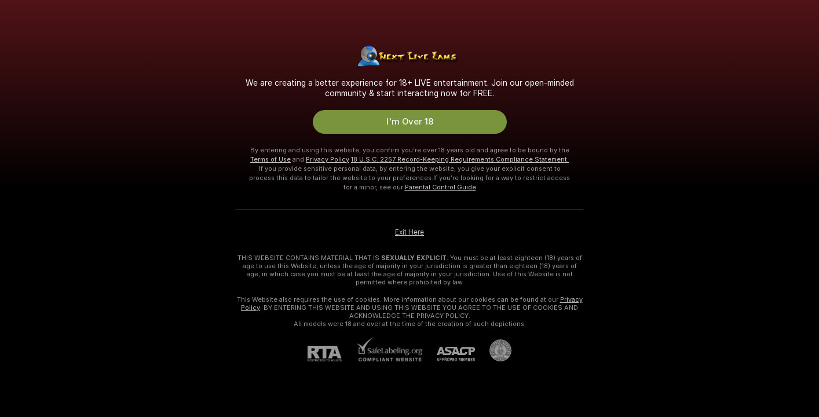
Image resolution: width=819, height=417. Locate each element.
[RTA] (332, 353)
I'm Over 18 (409, 121)
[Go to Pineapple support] (493, 350)
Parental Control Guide (440, 187)
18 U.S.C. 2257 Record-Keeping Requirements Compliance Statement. (460, 159)
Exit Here (409, 232)
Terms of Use (270, 159)
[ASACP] (448, 354)
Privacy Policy (327, 159)
